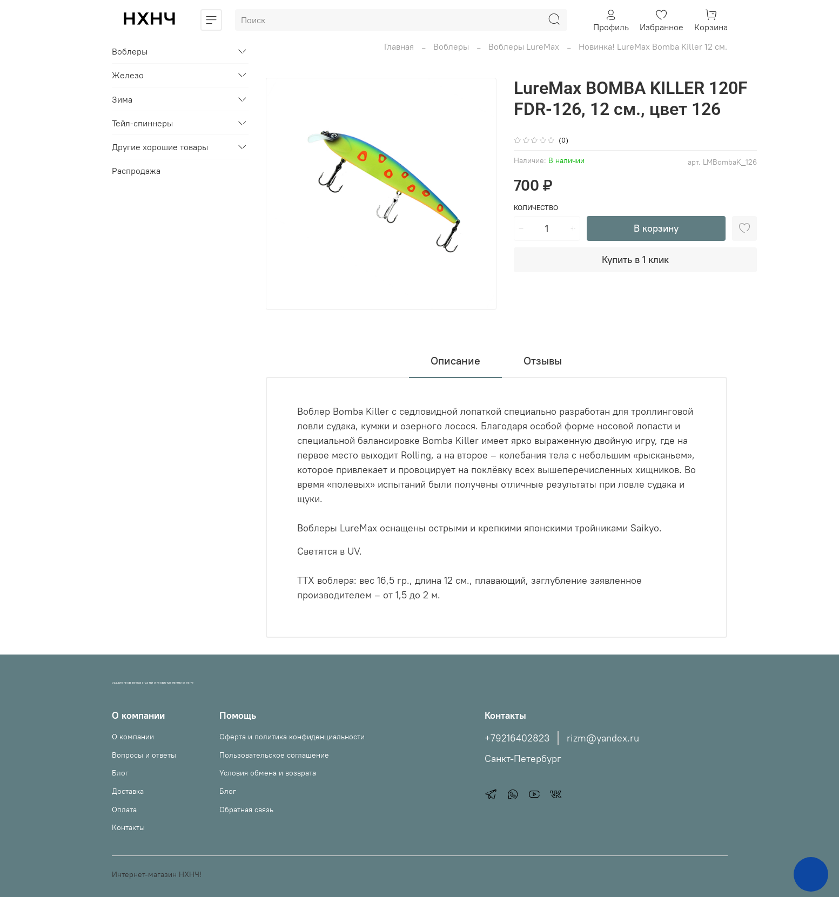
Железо (128, 75)
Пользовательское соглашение (274, 755)
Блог (120, 773)
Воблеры (451, 46)
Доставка (128, 791)
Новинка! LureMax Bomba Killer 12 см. (653, 46)
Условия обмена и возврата (267, 773)
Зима (122, 99)
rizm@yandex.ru (603, 738)
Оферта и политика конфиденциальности (292, 736)
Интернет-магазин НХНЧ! (157, 874)
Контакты (128, 827)
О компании (133, 736)
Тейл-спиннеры (142, 123)
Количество (536, 208)
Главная (399, 46)
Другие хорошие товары (160, 146)
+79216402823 (517, 738)
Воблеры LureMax (523, 46)
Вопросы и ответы (144, 755)
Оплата (124, 809)
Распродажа (136, 170)
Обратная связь (246, 809)
